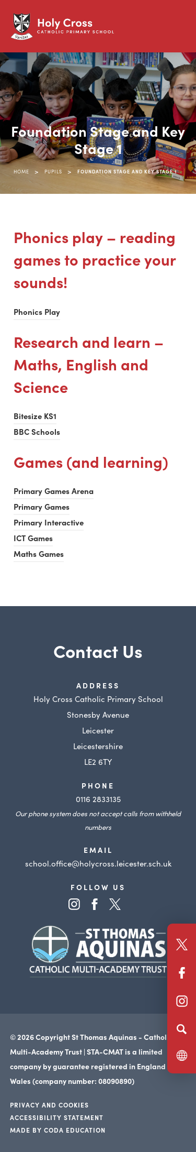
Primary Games (42, 506)
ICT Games (33, 537)
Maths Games (39, 553)
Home (21, 171)
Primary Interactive (49, 522)
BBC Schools (37, 431)
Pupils (53, 171)
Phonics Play (37, 311)
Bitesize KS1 (35, 415)
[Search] (181, 1029)
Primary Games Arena (54, 490)
